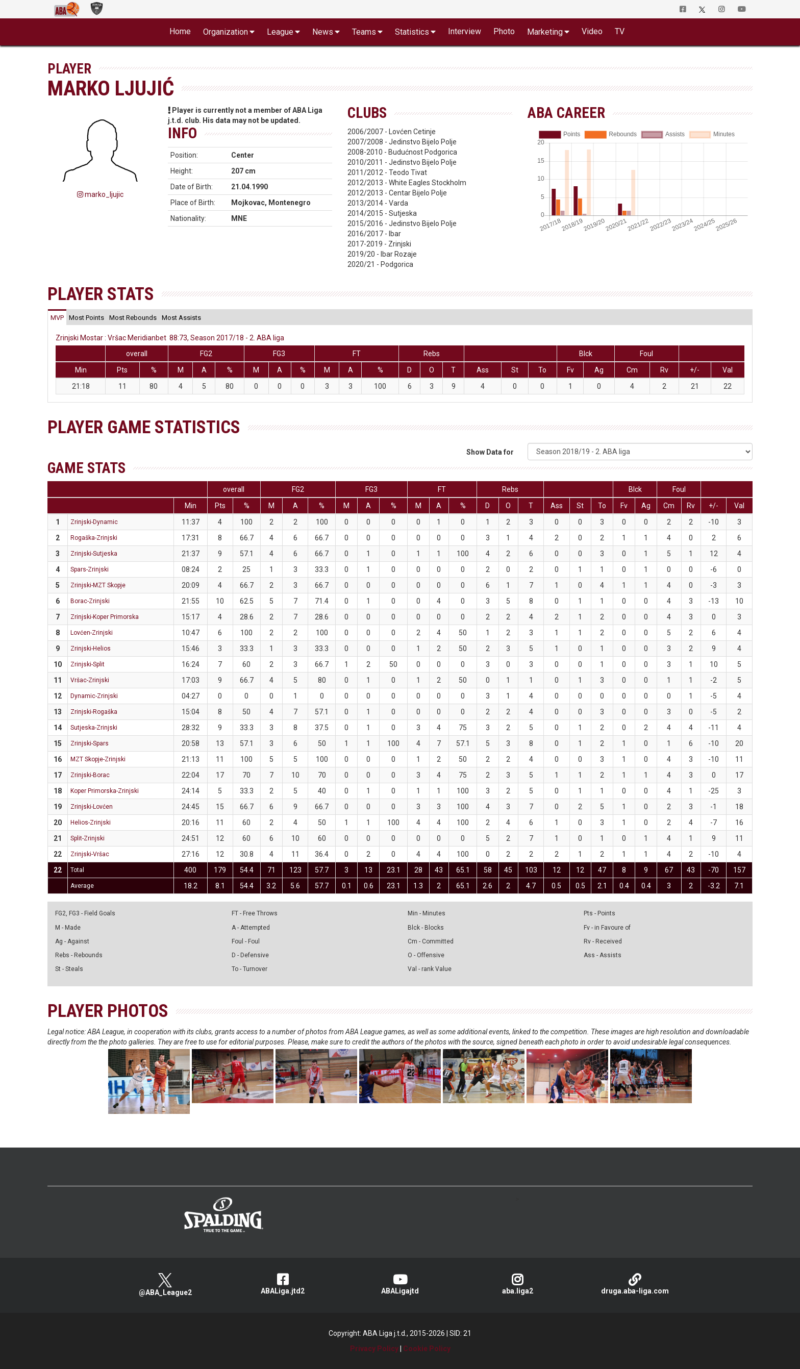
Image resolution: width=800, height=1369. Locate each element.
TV (619, 31)
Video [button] (592, 31)
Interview (464, 31)
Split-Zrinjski (87, 838)
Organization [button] (225, 32)
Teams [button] (364, 32)
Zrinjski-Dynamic (94, 522)
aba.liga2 (517, 1284)
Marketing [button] (545, 32)
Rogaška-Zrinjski (93, 537)
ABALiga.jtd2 (283, 1284)
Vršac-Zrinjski (89, 680)
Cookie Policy (427, 1349)
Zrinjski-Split (87, 664)
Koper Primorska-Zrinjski (104, 790)
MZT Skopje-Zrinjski (98, 759)
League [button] (280, 32)
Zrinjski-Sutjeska (93, 553)
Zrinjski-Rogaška (93, 711)
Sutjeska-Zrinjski (93, 727)
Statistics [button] (412, 32)
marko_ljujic (100, 194)
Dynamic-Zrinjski (94, 696)
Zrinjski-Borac (90, 775)
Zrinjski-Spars (89, 743)
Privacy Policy (374, 1349)
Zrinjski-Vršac (89, 854)
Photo (504, 31)
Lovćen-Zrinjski (91, 632)
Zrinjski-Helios (90, 648)
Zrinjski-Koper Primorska (104, 616)
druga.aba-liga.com (635, 1284)
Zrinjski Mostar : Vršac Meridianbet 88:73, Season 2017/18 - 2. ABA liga (170, 338)
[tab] (57, 317)
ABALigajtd (400, 1284)
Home (180, 31)
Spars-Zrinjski (89, 569)
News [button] (322, 32)
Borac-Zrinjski (90, 601)
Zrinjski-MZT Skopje (98, 585)
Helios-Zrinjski (90, 822)
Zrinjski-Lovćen (91, 806)
